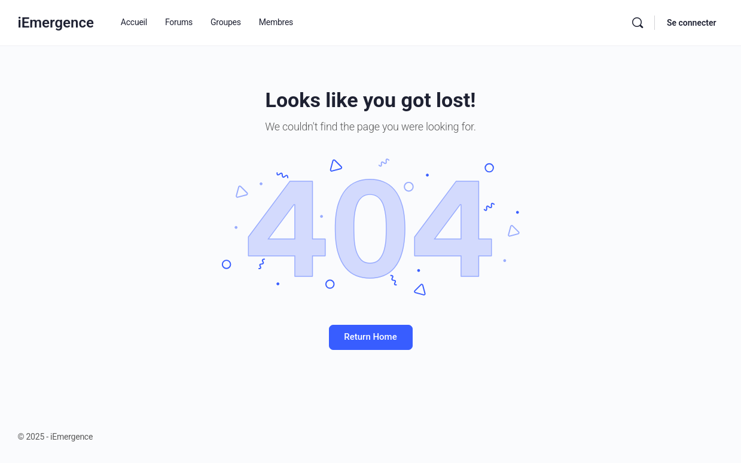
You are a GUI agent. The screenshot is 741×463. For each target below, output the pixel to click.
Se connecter (691, 23)
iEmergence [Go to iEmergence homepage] (56, 22)
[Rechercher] (637, 23)
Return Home (370, 336)
